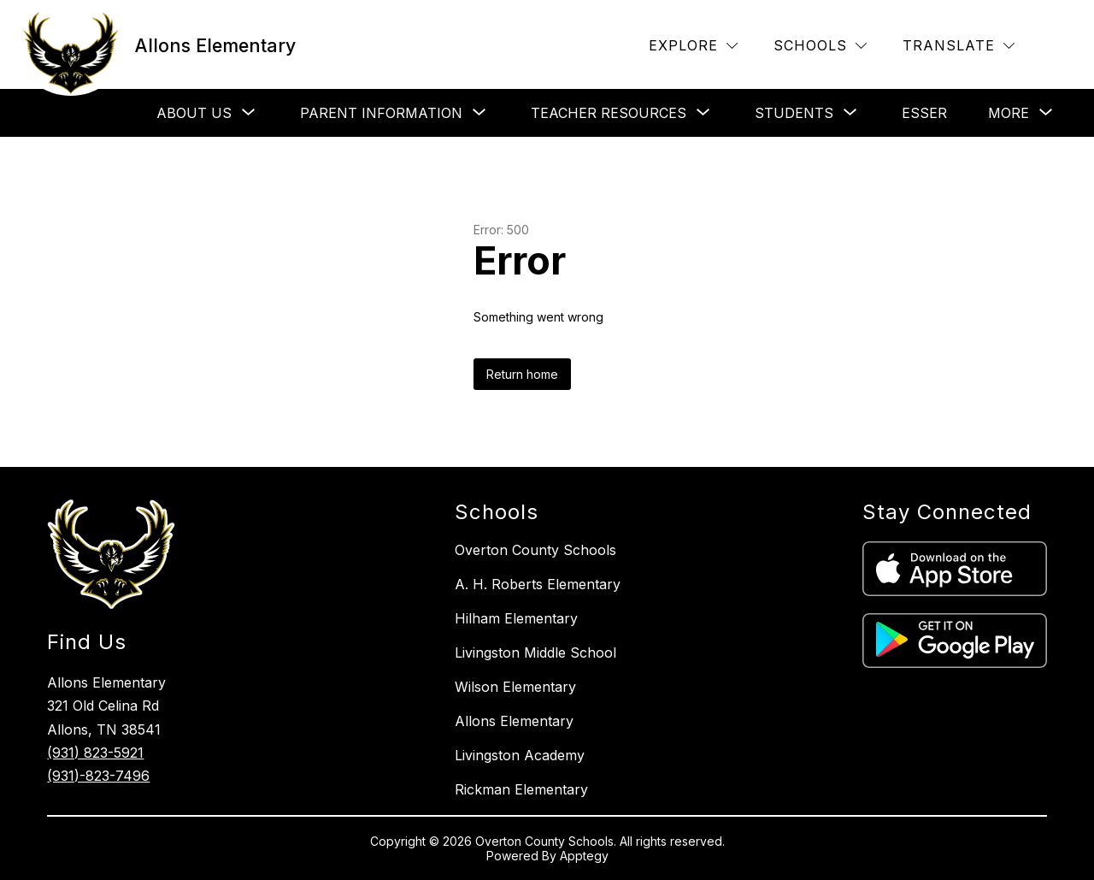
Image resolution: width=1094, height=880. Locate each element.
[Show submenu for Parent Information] (381, 113)
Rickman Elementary (521, 789)
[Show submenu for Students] (794, 113)
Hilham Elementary (516, 618)
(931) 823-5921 (95, 752)
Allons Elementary (514, 720)
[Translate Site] (958, 45)
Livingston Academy (520, 755)
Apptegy (584, 855)
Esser (924, 112)
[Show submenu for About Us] (194, 113)
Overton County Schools (535, 549)
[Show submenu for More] (1008, 113)
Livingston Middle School (535, 652)
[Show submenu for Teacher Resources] (608, 113)
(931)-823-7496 (98, 775)
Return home (522, 374)
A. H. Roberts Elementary (538, 584)
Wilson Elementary (515, 686)
